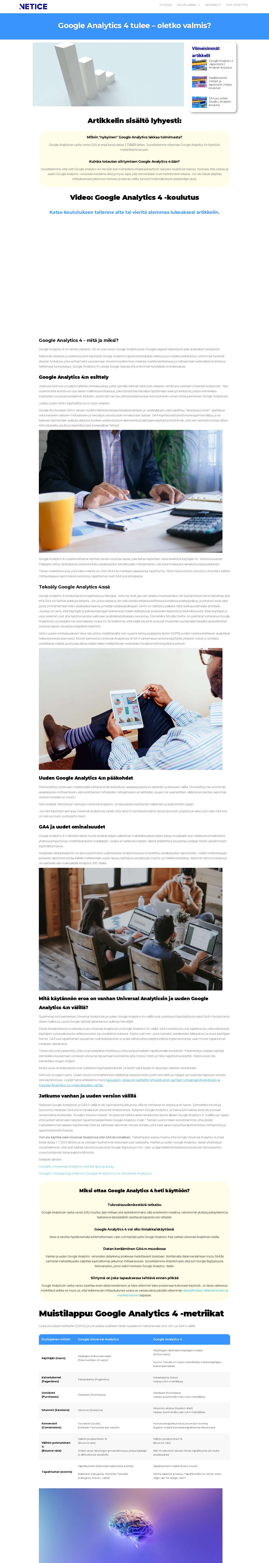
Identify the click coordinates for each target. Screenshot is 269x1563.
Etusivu (166, 5)
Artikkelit (213, 5)
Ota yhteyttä (237, 5)
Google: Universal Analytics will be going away (76, 1166)
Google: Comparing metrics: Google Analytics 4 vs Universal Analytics (95, 1173)
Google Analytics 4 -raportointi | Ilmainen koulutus (221, 64)
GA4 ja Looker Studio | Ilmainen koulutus (220, 101)
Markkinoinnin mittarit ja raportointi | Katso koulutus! (220, 83)
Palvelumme (186, 5)
